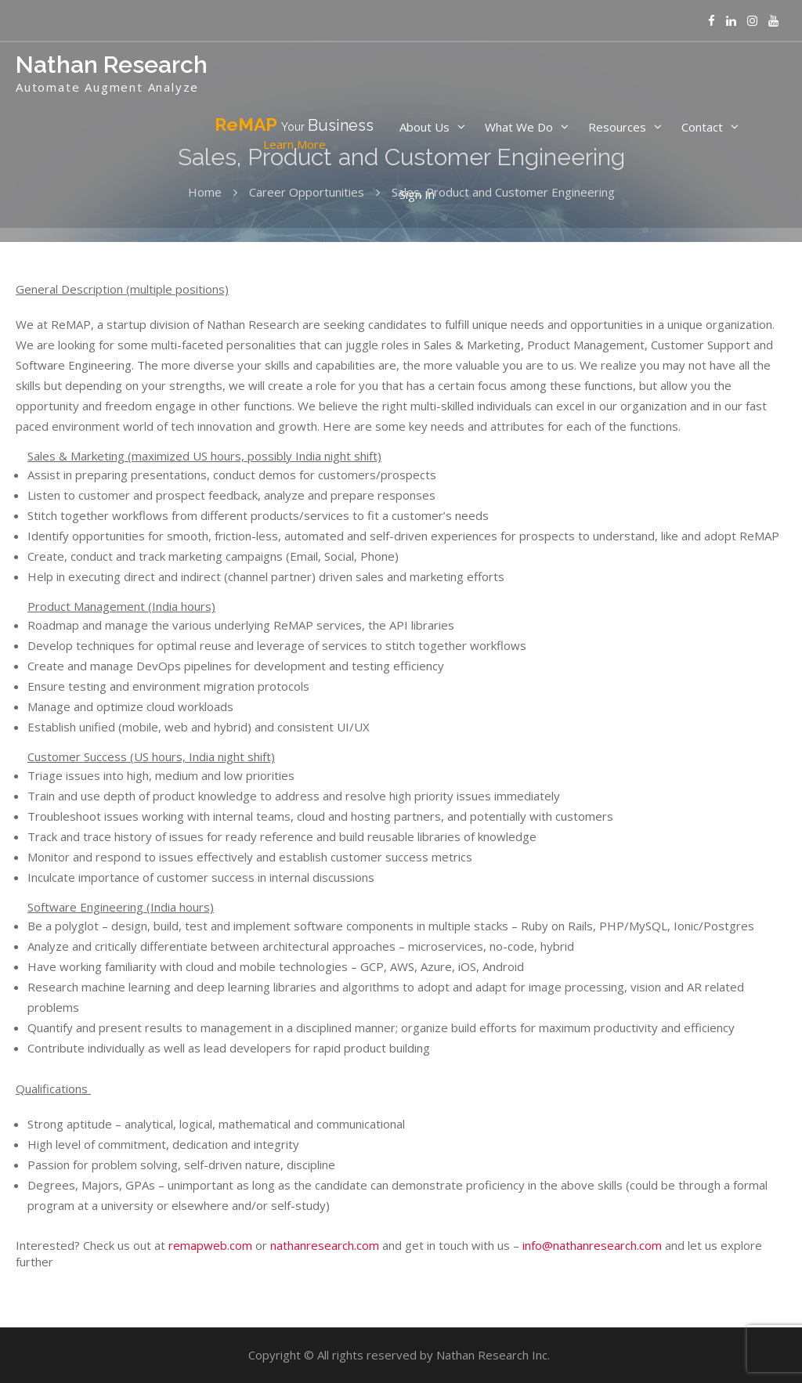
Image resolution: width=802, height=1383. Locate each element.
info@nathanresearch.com (592, 1245)
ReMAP (294, 134)
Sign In (417, 194)
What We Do (519, 127)
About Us (424, 127)
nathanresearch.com (324, 1245)
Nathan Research (112, 64)
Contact (702, 127)
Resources (617, 127)
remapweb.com (210, 1245)
